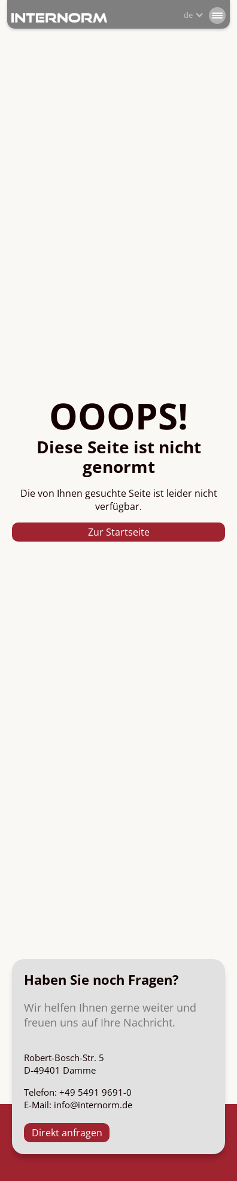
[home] (59, 16)
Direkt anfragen (67, 1132)
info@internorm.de (93, 1105)
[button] (217, 15)
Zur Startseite (119, 532)
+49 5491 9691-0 (95, 1092)
